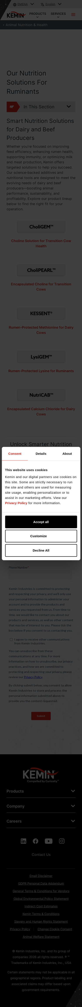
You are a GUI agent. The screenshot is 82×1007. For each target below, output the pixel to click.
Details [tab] (41, 453)
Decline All (41, 550)
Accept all (41, 522)
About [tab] (67, 453)
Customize (41, 536)
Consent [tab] (14, 453)
